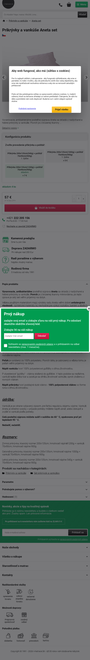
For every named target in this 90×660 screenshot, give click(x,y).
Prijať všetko (61, 109)
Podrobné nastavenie (27, 108)
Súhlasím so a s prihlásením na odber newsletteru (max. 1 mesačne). (43, 345)
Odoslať (42, 336)
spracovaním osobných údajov (37, 344)
